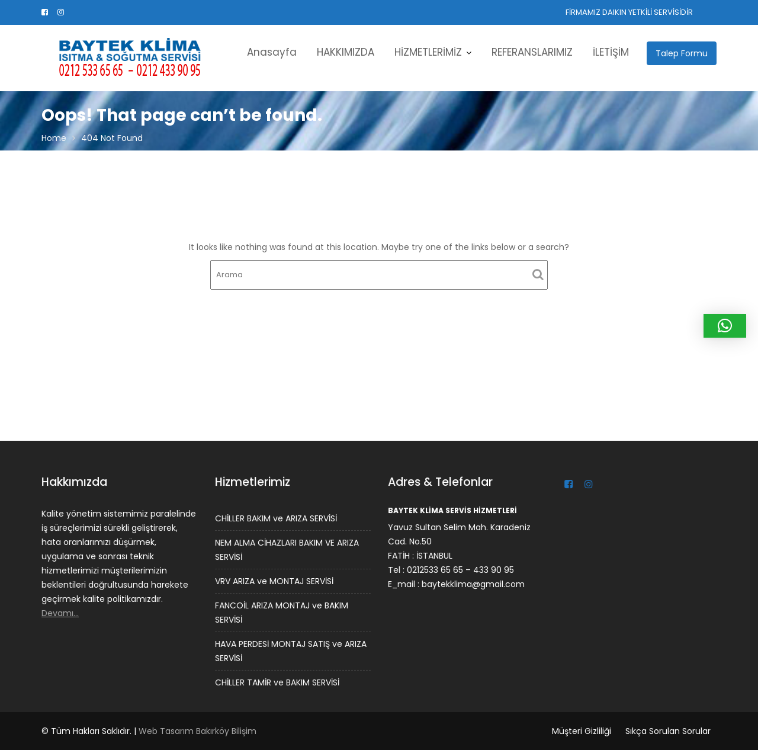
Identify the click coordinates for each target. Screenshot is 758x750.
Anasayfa (272, 52)
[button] (725, 326)
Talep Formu (682, 53)
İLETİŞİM (611, 52)
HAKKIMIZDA (345, 52)
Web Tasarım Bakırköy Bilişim (197, 731)
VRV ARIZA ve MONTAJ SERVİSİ (274, 581)
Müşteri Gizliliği (581, 731)
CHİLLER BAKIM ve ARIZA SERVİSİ (276, 519)
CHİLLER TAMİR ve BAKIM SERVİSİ (277, 681)
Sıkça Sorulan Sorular (668, 731)
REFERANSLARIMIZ (532, 52)
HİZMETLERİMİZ (428, 52)
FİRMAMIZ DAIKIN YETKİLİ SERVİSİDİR (629, 12)
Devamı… (61, 612)
